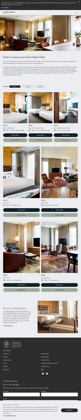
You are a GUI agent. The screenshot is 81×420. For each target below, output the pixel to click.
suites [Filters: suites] (27, 86)
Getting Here (7, 350)
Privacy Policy (45, 360)
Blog (42, 369)
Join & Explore (7, 326)
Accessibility (44, 357)
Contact (5, 366)
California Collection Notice (49, 363)
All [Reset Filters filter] (15, 86)
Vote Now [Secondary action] (4, 7)
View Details (15, 140)
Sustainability (7, 360)
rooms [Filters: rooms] (40, 86)
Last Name (43, 391)
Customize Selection (9, 415)
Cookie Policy (45, 366)
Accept (69, 410)
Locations (6, 354)
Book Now (15, 135)
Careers (5, 357)
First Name (6, 391)
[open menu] (76, 12)
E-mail (4, 398)
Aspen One (6, 369)
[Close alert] (79, 2)
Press (4, 363)
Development (45, 354)
